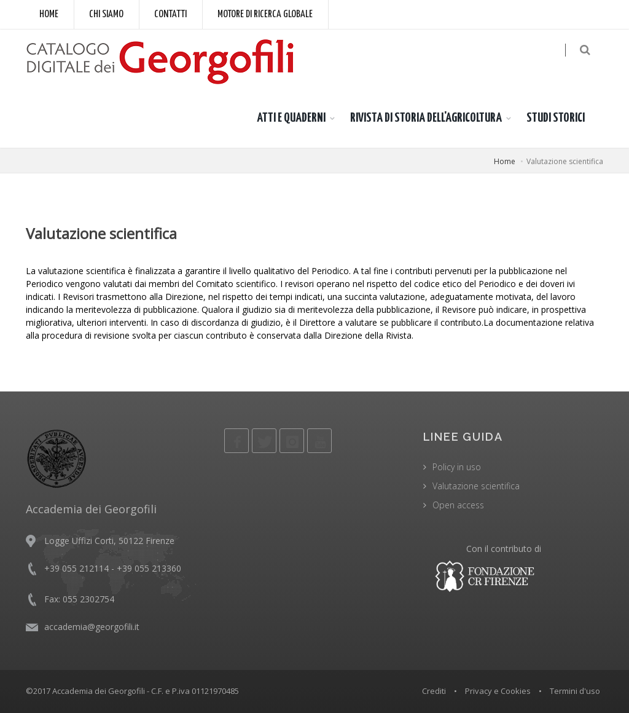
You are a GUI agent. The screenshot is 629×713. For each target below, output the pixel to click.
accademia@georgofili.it (91, 626)
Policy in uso (456, 467)
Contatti (170, 14)
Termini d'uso (575, 690)
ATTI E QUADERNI (291, 118)
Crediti (434, 690)
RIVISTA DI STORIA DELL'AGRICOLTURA (426, 118)
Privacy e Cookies (498, 690)
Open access (458, 505)
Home (48, 14)
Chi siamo (106, 14)
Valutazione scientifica (476, 486)
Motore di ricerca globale (265, 14)
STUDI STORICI (555, 118)
